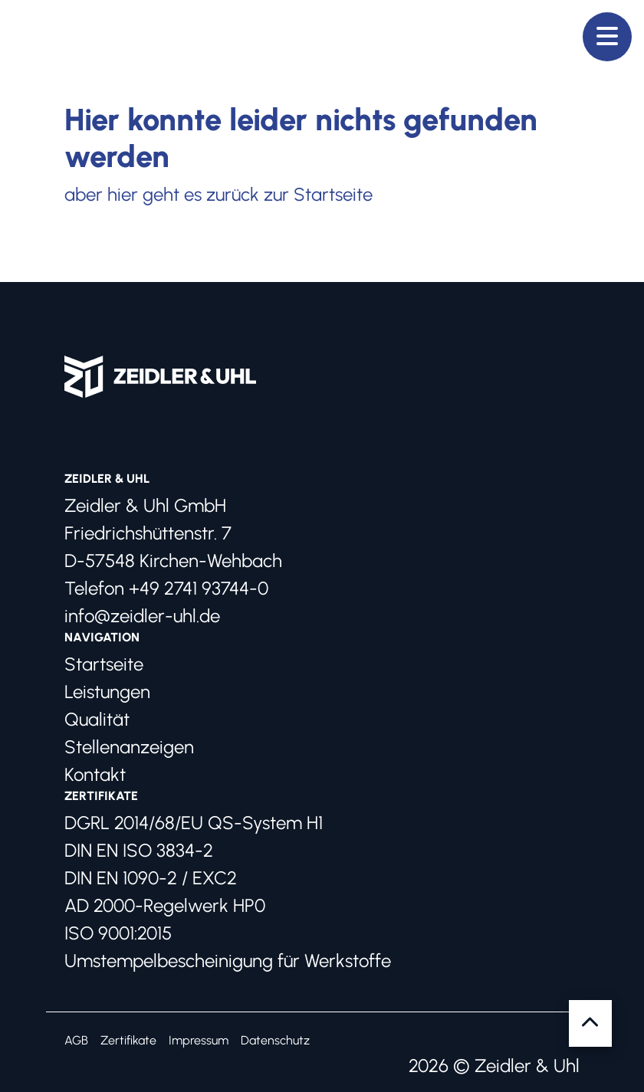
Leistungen (107, 691)
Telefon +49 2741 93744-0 (166, 588)
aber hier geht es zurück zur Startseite (218, 194)
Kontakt (95, 774)
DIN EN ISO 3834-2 (138, 850)
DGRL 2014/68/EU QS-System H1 (193, 823)
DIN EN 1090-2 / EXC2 (150, 878)
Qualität (97, 719)
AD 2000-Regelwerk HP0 (164, 905)
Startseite (103, 664)
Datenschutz (275, 1040)
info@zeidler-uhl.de (142, 616)
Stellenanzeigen (129, 747)
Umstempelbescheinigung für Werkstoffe (227, 960)
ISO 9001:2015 (118, 933)
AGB (76, 1040)
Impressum (198, 1040)
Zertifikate (128, 1040)
